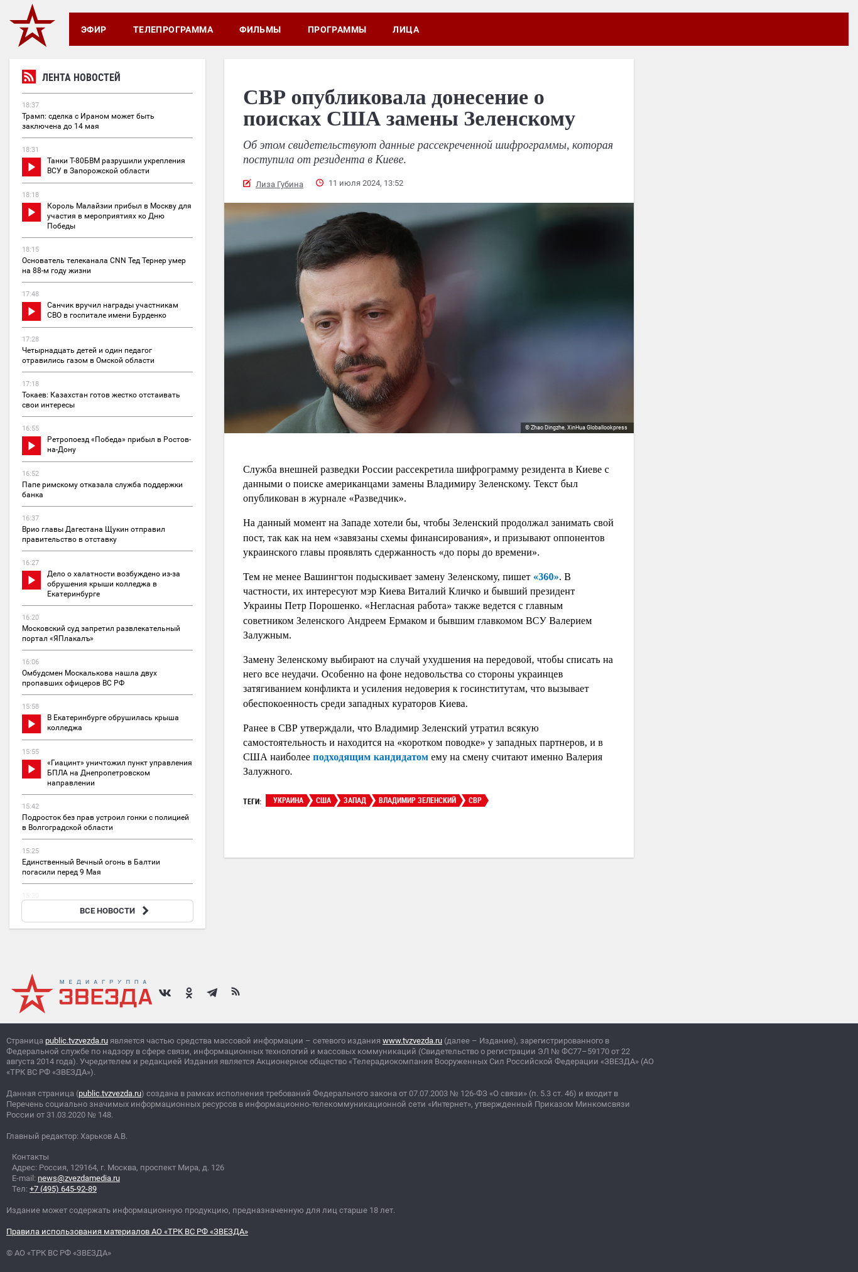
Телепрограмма (173, 29)
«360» (546, 576)
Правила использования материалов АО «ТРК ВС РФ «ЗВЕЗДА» (127, 1231)
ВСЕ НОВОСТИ (116, 910)
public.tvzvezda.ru (76, 1040)
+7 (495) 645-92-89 (63, 1189)
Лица (406, 29)
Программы (337, 29)
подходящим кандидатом (370, 757)
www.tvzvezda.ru (412, 1040)
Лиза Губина (279, 184)
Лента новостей (71, 79)
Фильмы (260, 29)
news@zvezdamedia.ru (79, 1178)
